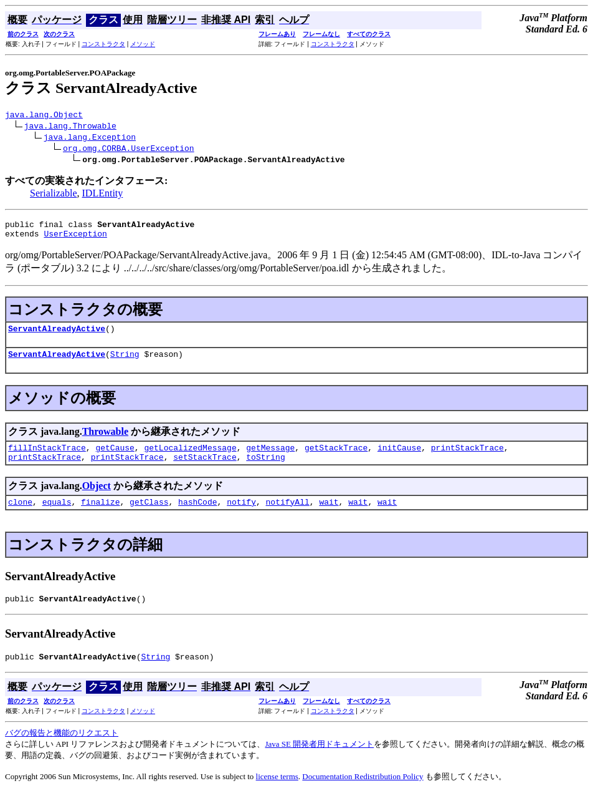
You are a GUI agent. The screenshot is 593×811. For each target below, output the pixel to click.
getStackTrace (336, 458)
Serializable (53, 195)
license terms (277, 795)
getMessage (270, 458)
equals (57, 516)
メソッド (142, 44)
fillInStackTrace (47, 458)
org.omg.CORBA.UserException (128, 149)
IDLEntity (102, 195)
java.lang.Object (44, 116)
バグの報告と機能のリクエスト (61, 751)
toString (265, 469)
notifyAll (288, 516)
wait (328, 516)
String (125, 363)
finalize (100, 516)
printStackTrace (467, 458)
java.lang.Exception (90, 138)
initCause (399, 458)
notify (241, 516)
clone (20, 516)
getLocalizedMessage (190, 458)
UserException (75, 239)
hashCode (197, 516)
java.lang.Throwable (70, 127)
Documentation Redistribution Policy (362, 795)
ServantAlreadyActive (56, 335)
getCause (114, 458)
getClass (149, 516)
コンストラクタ (103, 44)
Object (96, 498)
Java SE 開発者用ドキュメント (319, 762)
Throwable (105, 440)
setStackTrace (204, 469)
